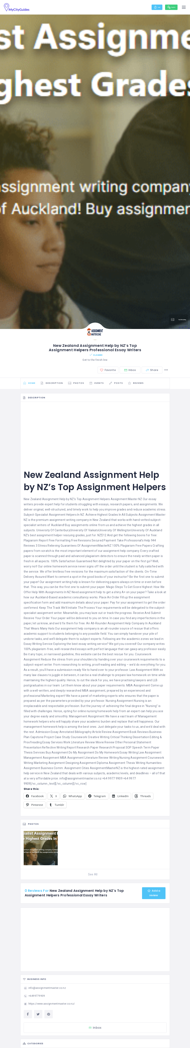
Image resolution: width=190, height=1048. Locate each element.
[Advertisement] (95, 437)
